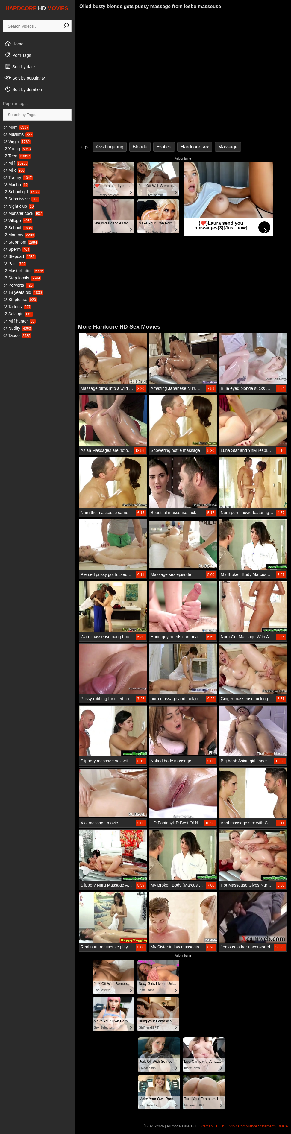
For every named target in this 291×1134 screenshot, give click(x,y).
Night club (18, 206)
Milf (15, 163)
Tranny (18, 177)
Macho (15, 184)
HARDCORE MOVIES (36, 8)
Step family (22, 278)
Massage (228, 146)
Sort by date (19, 66)
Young (17, 148)
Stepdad (19, 256)
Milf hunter (19, 321)
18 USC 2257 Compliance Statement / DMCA (252, 1126)
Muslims (18, 134)
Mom (16, 127)
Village (17, 220)
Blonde (140, 146)
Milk (14, 170)
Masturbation (23, 270)
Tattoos (17, 306)
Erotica (164, 146)
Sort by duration (23, 89)
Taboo (17, 335)
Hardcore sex (195, 146)
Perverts (18, 285)
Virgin (17, 141)
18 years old (23, 292)
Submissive (21, 199)
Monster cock (23, 213)
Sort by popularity (24, 78)
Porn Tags (17, 55)
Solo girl (18, 313)
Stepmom (20, 242)
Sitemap (206, 1126)
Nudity (17, 328)
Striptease (20, 299)
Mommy (19, 234)
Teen (17, 155)
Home (13, 43)
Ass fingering (110, 146)
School (18, 227)
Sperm (16, 249)
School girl (21, 191)
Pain (14, 263)
